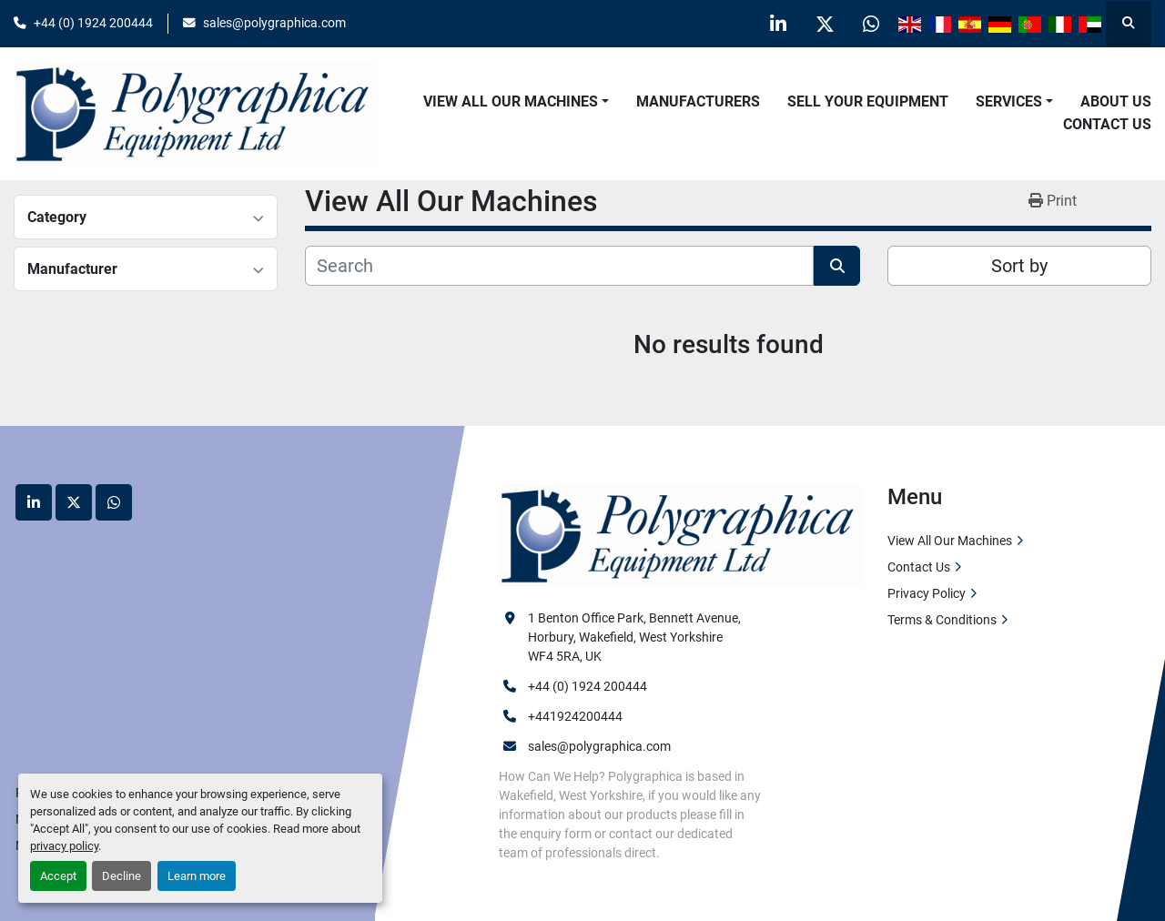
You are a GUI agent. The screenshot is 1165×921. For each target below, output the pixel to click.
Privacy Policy (926, 593)
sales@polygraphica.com (274, 22)
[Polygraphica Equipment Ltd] (681, 534)
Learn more (196, 876)
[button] (516, 102)
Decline (121, 876)
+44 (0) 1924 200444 (93, 22)
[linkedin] (778, 23)
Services (1009, 101)
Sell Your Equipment (867, 101)
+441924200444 (575, 716)
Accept (58, 876)
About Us (1115, 101)
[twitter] (824, 23)
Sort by (1019, 266)
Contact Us (1107, 124)
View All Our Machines (510, 101)
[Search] (559, 266)
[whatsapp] (871, 23)
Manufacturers (698, 101)
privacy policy (64, 846)
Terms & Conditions (942, 619)
